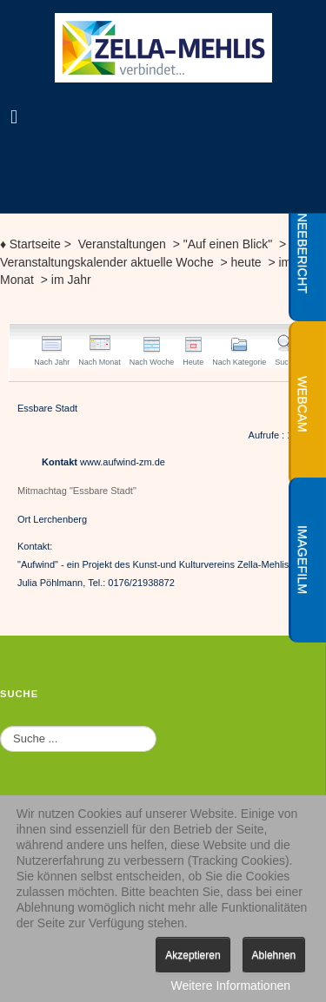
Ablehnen (274, 955)
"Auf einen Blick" (228, 244)
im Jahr (69, 280)
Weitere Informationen (230, 985)
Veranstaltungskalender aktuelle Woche (108, 262)
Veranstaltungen (122, 244)
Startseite (30, 244)
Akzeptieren (192, 955)
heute (250, 262)
